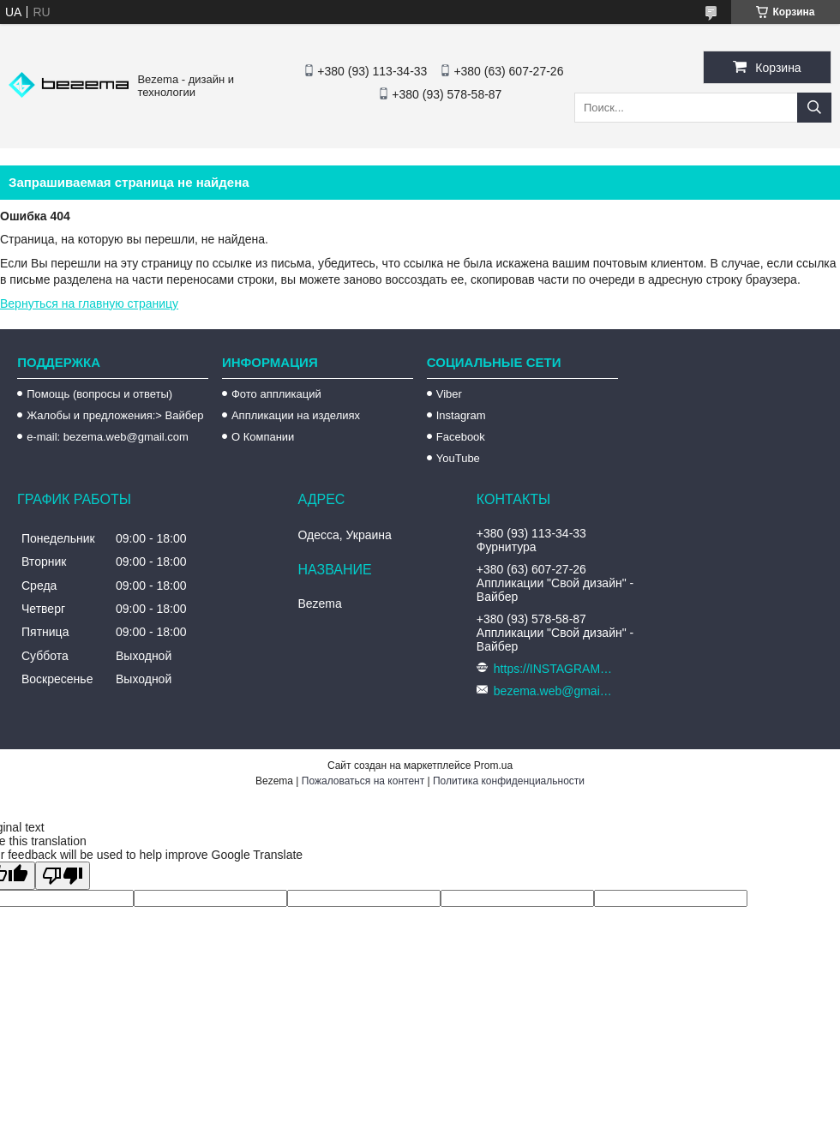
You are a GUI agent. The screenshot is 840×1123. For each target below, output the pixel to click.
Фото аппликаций (276, 393)
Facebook (460, 436)
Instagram (461, 415)
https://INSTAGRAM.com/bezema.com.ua (554, 669)
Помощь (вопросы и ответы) (99, 393)
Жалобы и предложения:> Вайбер (115, 415)
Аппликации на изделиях (295, 415)
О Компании (262, 436)
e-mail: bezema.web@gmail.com (108, 436)
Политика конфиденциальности (509, 781)
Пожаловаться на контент (363, 781)
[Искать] (814, 108)
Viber (449, 393)
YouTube (458, 458)
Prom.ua (493, 766)
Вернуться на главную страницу (89, 303)
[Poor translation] (62, 876)
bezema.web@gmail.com (554, 691)
